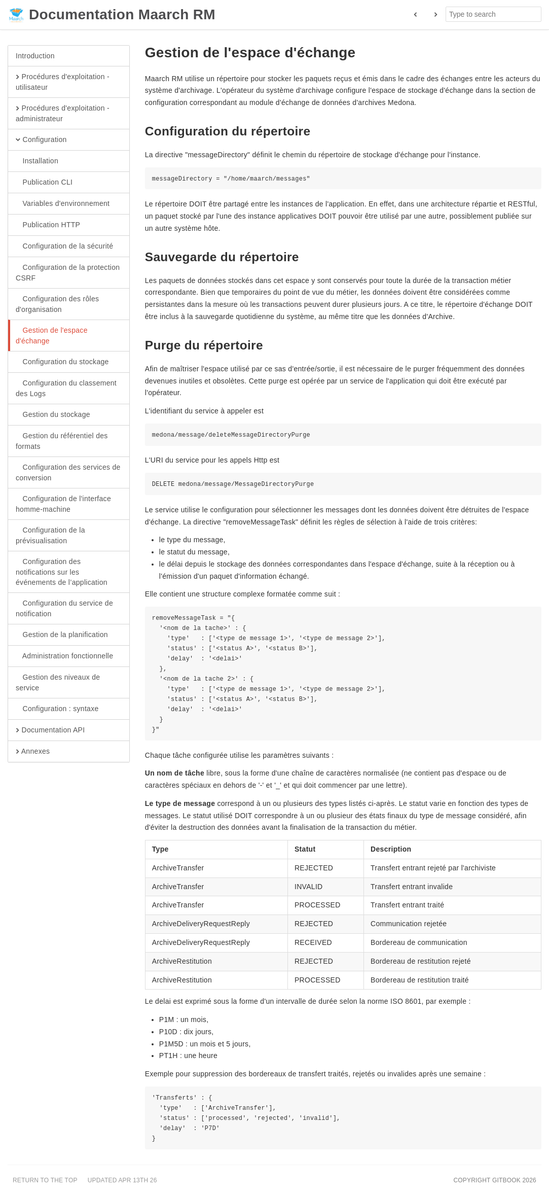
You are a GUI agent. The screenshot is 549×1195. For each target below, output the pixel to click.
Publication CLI (44, 183)
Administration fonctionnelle (64, 656)
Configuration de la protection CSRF (68, 272)
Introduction (35, 56)
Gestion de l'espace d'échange (52, 335)
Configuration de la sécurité (64, 246)
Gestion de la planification (62, 635)
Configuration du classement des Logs (66, 388)
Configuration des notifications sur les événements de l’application (61, 571)
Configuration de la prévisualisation (50, 535)
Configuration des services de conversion (68, 472)
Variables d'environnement (62, 204)
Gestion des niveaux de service (58, 682)
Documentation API (50, 730)
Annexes (33, 752)
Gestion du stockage (53, 415)
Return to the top (45, 1180)
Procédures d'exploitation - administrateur (62, 113)
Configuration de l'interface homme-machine (63, 503)
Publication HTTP (48, 225)
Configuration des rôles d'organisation (57, 303)
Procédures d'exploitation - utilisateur (62, 81)
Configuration (41, 140)
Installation (37, 161)
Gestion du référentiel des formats (62, 440)
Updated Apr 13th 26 (122, 1180)
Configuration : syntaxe (57, 709)
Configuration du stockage (62, 362)
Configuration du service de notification (64, 608)
